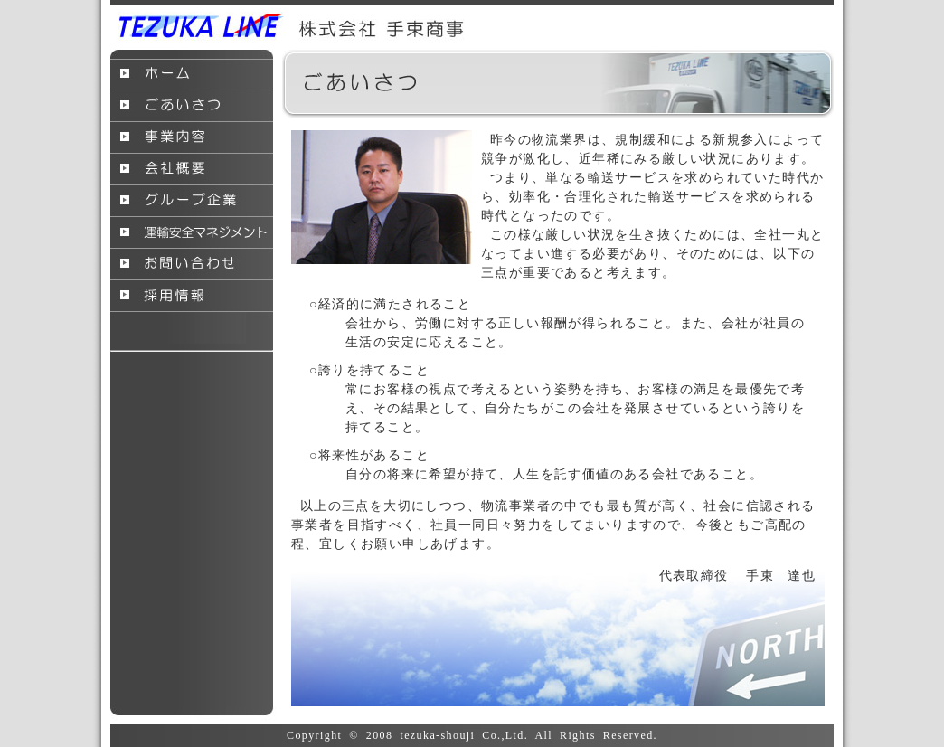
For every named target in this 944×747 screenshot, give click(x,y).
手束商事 (291, 27)
